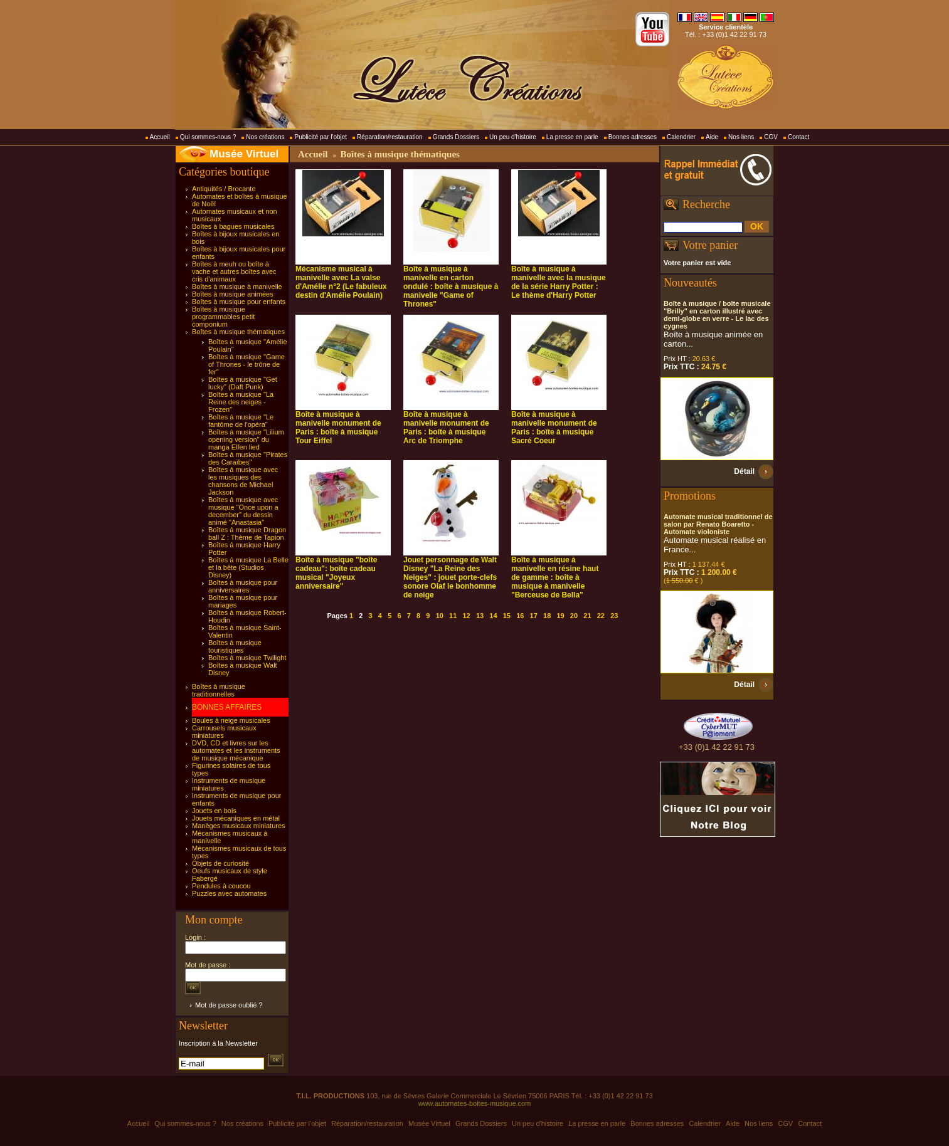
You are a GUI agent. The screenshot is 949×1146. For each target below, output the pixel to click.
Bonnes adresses (632, 137)
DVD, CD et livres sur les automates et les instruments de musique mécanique (236, 750)
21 (587, 615)
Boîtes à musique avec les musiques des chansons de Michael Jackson (243, 481)
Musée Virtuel (243, 154)
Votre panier (710, 245)
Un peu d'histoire (512, 137)
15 (507, 615)
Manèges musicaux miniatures (238, 825)
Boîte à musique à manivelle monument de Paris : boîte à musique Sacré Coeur (554, 427)
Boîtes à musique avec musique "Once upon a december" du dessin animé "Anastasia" (243, 511)
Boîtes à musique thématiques (238, 331)
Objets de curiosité (220, 863)
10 (439, 615)
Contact (798, 137)
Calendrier (681, 137)
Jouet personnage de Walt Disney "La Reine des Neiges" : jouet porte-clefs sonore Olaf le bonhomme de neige (450, 577)
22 (601, 615)
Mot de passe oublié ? (229, 1005)
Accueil (160, 137)
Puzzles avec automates (229, 893)
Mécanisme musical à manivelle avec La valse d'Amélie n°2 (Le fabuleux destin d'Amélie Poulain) (341, 282)
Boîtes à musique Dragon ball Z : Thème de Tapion (247, 533)
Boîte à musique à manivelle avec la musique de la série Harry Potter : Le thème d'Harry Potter (558, 282)
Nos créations (265, 137)
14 (493, 615)
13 (480, 615)
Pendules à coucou (221, 886)
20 (574, 615)
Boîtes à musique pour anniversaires (242, 586)
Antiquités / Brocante (224, 188)
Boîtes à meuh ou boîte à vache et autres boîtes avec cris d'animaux (234, 271)
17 (534, 615)
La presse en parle (572, 137)
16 (520, 615)
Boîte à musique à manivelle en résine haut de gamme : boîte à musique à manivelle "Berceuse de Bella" (554, 577)
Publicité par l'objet (320, 137)
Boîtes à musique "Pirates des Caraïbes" (247, 458)
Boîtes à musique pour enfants (238, 301)
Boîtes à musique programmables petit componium (223, 316)
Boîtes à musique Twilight (247, 657)
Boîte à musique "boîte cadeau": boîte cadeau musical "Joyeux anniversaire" (336, 573)
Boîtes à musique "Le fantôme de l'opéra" (240, 420)
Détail (744, 471)
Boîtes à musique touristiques (235, 646)
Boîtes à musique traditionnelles (218, 690)
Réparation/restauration (390, 137)
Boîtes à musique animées (232, 294)
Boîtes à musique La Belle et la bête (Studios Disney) (248, 567)
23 (614, 615)
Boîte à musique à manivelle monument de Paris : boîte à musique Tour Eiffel (338, 427)
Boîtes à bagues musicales (233, 226)
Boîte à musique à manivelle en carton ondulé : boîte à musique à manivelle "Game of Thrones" (450, 286)
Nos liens (741, 137)
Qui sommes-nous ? (208, 137)
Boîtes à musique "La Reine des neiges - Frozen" (240, 402)
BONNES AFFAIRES (227, 707)
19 (560, 615)
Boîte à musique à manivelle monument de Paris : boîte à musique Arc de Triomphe (446, 427)
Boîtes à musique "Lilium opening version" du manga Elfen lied (246, 439)
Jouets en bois (214, 810)
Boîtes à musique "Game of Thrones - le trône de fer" (246, 364)
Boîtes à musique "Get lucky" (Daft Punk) (242, 383)
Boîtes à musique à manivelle (237, 286)
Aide (712, 137)
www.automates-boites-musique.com (474, 1103)
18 (547, 615)
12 (466, 615)
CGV (771, 137)
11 (453, 615)
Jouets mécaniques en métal (236, 818)
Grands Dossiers (456, 137)
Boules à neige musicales (231, 720)
